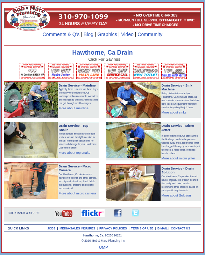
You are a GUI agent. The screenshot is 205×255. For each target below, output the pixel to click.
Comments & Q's (61, 34)
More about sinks (174, 112)
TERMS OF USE (143, 228)
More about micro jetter (178, 158)
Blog (88, 34)
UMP (103, 247)
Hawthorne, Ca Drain (102, 52)
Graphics (107, 34)
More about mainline (74, 108)
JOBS (51, 228)
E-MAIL (162, 228)
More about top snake (75, 152)
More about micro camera (77, 193)
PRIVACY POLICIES (114, 228)
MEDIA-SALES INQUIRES (78, 228)
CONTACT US (181, 228)
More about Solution (176, 195)
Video (127, 34)
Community (149, 34)
